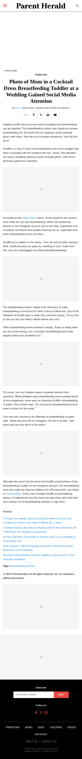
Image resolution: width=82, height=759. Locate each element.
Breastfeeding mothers (22, 566)
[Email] (55, 114)
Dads (41, 727)
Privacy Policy (50, 751)
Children (56, 727)
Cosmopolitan (13, 493)
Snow (18, 108)
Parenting (41, 74)
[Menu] (5, 5)
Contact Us (49, 741)
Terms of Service (33, 751)
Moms (29, 727)
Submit (61, 694)
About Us (31, 741)
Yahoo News (29, 217)
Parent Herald (11, 71)
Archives (41, 734)
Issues (71, 727)
